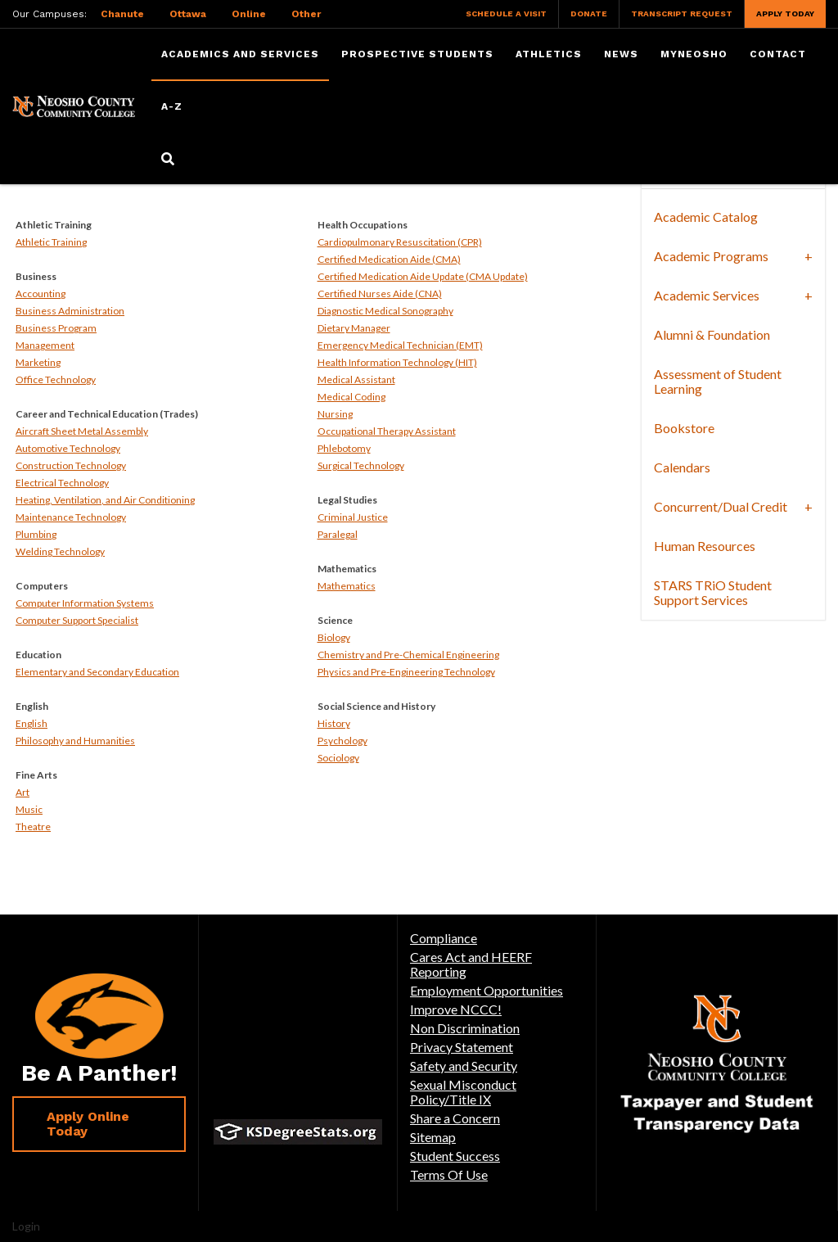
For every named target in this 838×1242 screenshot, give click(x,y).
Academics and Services (240, 54)
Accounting (40, 293)
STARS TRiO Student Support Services (713, 592)
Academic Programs (711, 256)
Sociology (338, 758)
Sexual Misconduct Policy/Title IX (463, 1092)
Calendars (682, 467)
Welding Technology (60, 551)
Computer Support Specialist (77, 620)
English (31, 723)
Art (22, 792)
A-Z (171, 106)
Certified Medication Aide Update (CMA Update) (423, 276)
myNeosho (694, 54)
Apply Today (785, 13)
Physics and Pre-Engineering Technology (406, 672)
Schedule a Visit (506, 13)
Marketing (38, 362)
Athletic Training (51, 242)
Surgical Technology (361, 465)
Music (29, 809)
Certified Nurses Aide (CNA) (380, 293)
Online (249, 14)
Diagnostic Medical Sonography (385, 311)
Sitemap (433, 1137)
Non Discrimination (465, 1028)
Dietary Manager (354, 328)
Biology (334, 637)
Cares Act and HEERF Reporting (471, 964)
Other (306, 14)
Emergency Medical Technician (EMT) (400, 345)
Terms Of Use (449, 1174)
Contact (778, 54)
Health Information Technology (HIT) (397, 362)
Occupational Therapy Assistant (387, 431)
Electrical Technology (62, 482)
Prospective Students (417, 54)
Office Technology (56, 379)
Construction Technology (71, 465)
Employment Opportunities (486, 990)
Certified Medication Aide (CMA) (389, 259)
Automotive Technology (68, 448)
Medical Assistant (356, 379)
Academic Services (706, 295)
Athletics (549, 54)
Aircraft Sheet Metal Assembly (82, 431)
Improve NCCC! (456, 1009)
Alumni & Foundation (712, 334)
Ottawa (187, 14)
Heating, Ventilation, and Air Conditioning (105, 500)
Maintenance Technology (71, 517)
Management (45, 345)
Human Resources (704, 545)
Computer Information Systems (85, 603)
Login (26, 1226)
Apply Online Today (88, 1124)
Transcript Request (681, 13)
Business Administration (70, 311)
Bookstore (684, 428)
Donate (588, 13)
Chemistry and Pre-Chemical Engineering (408, 654)
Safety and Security (463, 1065)
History (334, 723)
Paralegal (338, 534)
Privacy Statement (461, 1047)
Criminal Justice (353, 517)
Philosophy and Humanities (75, 740)
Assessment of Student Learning (718, 381)
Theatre (33, 826)
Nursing (335, 414)
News (621, 54)
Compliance (443, 938)
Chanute (122, 14)
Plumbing (36, 534)
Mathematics (347, 586)
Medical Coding (351, 397)
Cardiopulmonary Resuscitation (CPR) (400, 242)
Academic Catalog (706, 216)
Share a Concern (455, 1118)
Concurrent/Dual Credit (720, 506)
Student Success (455, 1155)
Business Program (56, 328)
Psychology (342, 740)
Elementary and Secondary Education (97, 672)
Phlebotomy (344, 448)
